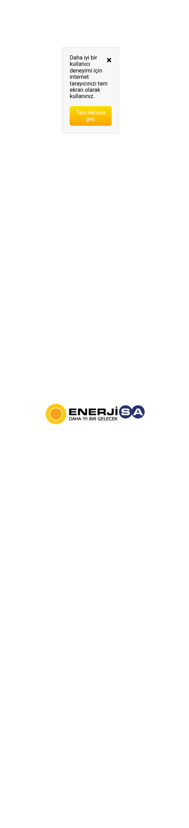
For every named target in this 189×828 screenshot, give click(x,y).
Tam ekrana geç (90, 116)
